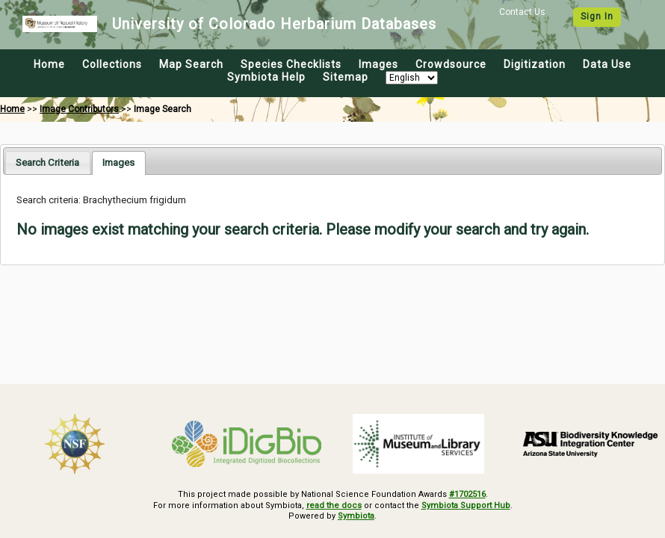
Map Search (191, 64)
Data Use (607, 64)
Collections (112, 64)
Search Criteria (47, 162)
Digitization (535, 64)
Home (49, 64)
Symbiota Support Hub (465, 505)
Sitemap (345, 77)
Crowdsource (450, 64)
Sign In (597, 16)
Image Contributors (79, 109)
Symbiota (356, 516)
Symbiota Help (266, 77)
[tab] (47, 162)
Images (378, 64)
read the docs (334, 505)
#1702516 (467, 494)
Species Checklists (291, 64)
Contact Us (522, 12)
